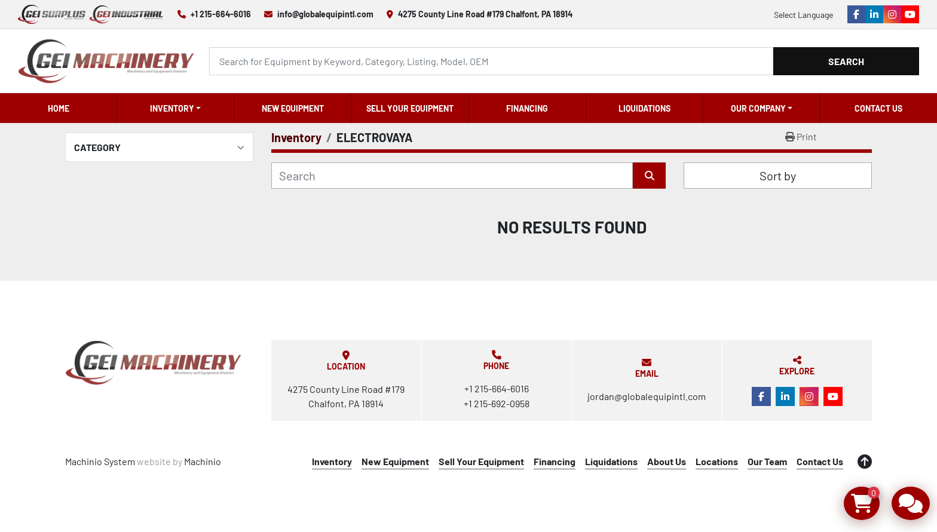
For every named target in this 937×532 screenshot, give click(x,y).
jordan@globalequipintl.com (646, 396)
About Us (666, 461)
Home (58, 108)
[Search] (491, 61)
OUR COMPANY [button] (758, 108)
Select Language (803, 15)
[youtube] (910, 14)
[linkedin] (874, 14)
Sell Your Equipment (410, 108)
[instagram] (892, 14)
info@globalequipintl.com (325, 14)
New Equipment (293, 108)
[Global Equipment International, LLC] (153, 362)
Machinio (202, 461)
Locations (717, 461)
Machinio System (100, 461)
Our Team (767, 461)
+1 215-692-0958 (496, 403)
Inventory (172, 108)
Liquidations (644, 108)
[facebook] (856, 14)
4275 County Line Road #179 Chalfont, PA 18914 (485, 14)
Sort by (778, 175)
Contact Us (878, 108)
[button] (175, 108)
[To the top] (865, 461)
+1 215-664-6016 (221, 14)
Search (846, 61)
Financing (527, 108)
